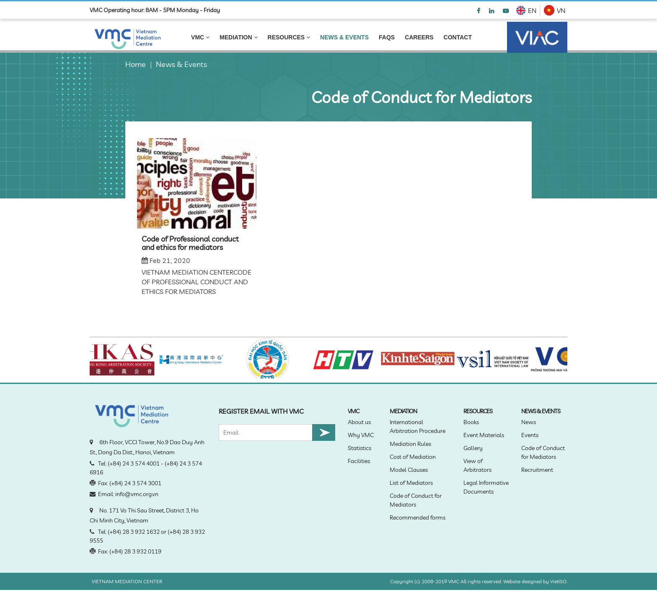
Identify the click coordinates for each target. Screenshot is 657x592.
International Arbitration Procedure (417, 426)
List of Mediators (411, 482)
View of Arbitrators (477, 465)
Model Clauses (409, 470)
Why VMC (361, 435)
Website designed (522, 581)
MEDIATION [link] (238, 37)
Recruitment (537, 470)
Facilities (359, 461)
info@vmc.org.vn (136, 494)
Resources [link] (289, 37)
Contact (458, 37)
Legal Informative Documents (486, 487)
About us (359, 422)
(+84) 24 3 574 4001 (134, 463)
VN (561, 10)
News (528, 422)
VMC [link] (200, 37)
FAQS (387, 37)
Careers (419, 37)
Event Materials (483, 435)
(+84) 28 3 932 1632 (134, 531)
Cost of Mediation (413, 457)
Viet (554, 581)
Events (529, 435)
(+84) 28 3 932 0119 (135, 551)
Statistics (359, 448)
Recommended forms (417, 517)
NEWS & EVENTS (344, 37)
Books (471, 422)
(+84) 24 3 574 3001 (135, 483)
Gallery (473, 448)
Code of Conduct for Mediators (416, 500)
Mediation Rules (410, 444)
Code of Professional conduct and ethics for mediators (190, 243)
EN (532, 10)
